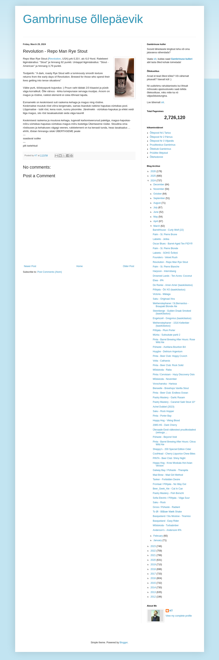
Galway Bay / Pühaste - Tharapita (170, 470)
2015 (153, 583)
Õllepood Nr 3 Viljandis (162, 141)
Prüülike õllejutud (159, 152)
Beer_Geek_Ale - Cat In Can (168, 488)
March (157, 226)
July (155, 207)
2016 (153, 578)
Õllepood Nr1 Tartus (160, 132)
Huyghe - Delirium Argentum (167, 351)
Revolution (55, 58)
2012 (153, 596)
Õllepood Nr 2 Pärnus (161, 137)
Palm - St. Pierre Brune (165, 234)
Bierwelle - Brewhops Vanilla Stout (171, 388)
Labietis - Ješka (161, 239)
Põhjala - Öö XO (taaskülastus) (169, 289)
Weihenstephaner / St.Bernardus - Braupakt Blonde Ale (170, 305)
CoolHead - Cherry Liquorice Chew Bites (174, 453)
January (157, 540)
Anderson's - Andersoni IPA (167, 530)
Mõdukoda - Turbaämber (165, 525)
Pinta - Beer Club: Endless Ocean (170, 392)
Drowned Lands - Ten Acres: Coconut (172, 275)
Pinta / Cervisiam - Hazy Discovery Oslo (174, 374)
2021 (153, 555)
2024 (153, 180)
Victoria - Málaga (161, 294)
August (157, 203)
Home (79, 266)
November (159, 189)
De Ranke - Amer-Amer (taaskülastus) (173, 285)
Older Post (128, 266)
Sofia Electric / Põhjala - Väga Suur (171, 498)
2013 (153, 592)
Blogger (124, 642)
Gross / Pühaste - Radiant (166, 507)
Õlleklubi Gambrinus (160, 149)
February (158, 535)
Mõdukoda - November (165, 379)
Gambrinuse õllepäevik (83, 19)
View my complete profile (179, 615)
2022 (153, 550)
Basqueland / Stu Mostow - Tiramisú (171, 516)
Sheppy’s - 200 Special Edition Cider (172, 449)
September (159, 198)
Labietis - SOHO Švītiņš (165, 253)
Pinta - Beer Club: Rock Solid (168, 365)
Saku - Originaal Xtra (164, 298)
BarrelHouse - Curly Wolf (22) (168, 230)
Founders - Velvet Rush (165, 257)
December (159, 184)
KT (171, 610)
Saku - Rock (159, 502)
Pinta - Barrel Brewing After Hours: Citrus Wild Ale (174, 443)
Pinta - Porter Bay (162, 415)
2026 (153, 171)
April (156, 221)
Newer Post (30, 266)
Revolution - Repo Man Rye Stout (170, 262)
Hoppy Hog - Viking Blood (166, 420)
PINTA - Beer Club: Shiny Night (169, 458)
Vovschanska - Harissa (165, 383)
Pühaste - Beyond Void (165, 437)
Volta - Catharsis (161, 360)
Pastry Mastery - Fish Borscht (168, 493)
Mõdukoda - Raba (162, 369)
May (155, 216)
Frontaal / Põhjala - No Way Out (169, 484)
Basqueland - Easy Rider (166, 521)
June (156, 212)
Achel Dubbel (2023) (163, 406)
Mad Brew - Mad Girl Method (168, 475)
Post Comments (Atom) (49, 272)
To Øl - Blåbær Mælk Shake (167, 511)
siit (154, 59)
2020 (153, 560)
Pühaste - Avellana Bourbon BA (169, 347)
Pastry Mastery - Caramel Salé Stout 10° (174, 402)
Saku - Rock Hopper (163, 411)
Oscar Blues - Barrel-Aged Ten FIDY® (172, 243)
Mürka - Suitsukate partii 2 (166, 334)
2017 (153, 573)
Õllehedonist (156, 157)
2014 (153, 587)
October (157, 193)
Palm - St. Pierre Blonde (165, 248)
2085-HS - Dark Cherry (165, 425)
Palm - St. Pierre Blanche (166, 266)
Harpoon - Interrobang (164, 271)
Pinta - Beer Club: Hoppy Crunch (170, 356)
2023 (153, 546)
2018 (153, 569)
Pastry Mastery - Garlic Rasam (169, 397)
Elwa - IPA (158, 280)
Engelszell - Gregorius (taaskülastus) (172, 318)
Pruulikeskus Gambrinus (163, 144)
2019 (153, 564)
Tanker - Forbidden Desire (166, 479)
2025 (153, 175)
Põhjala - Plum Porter (164, 330)
